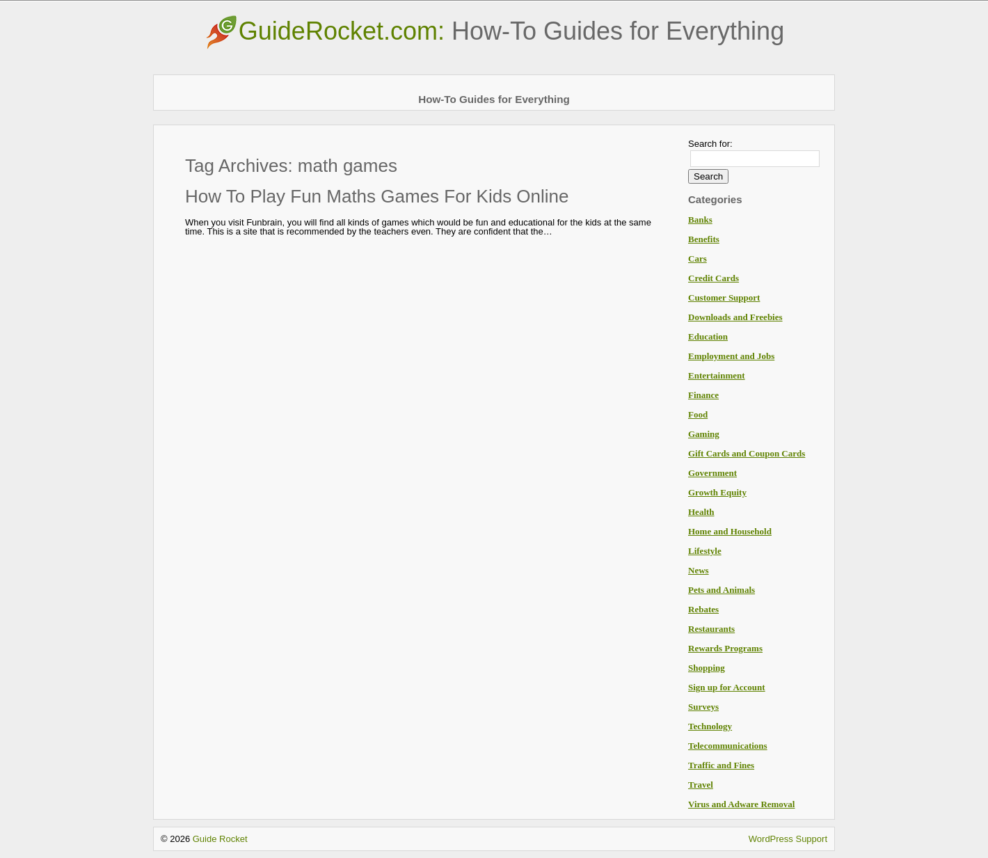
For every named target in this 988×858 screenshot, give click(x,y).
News (698, 570)
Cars (697, 258)
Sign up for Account (726, 687)
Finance (703, 395)
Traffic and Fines (721, 765)
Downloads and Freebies (735, 317)
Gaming (703, 434)
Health (701, 512)
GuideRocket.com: (494, 31)
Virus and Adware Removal (741, 804)
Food (698, 414)
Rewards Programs (725, 648)
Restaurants (711, 628)
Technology (710, 726)
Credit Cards (713, 278)
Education (708, 336)
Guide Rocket (220, 839)
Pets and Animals (721, 590)
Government (712, 473)
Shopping (706, 667)
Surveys (703, 706)
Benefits (703, 239)
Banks (700, 219)
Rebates (703, 609)
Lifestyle (705, 551)
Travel (700, 784)
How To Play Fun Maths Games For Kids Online (377, 196)
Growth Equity (717, 492)
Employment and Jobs (731, 356)
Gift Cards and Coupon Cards (746, 453)
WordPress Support (788, 839)
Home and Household (730, 531)
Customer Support (724, 297)
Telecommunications (727, 745)
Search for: (710, 143)
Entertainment (716, 375)
